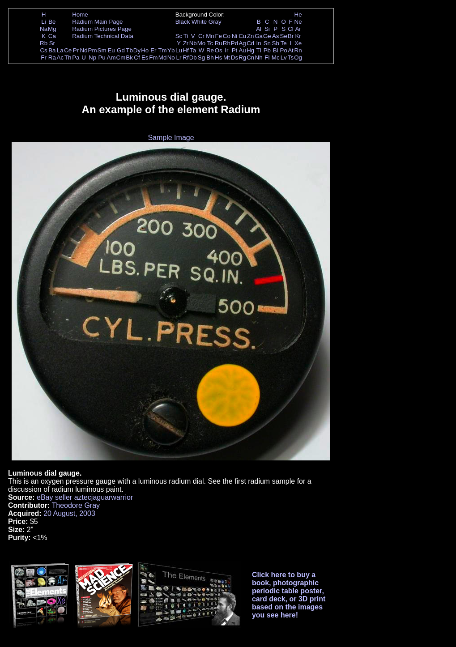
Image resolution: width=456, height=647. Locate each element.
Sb (275, 43)
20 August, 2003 (69, 513)
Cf (137, 57)
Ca (52, 36)
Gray (215, 21)
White (199, 21)
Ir (226, 50)
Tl (258, 50)
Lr (179, 57)
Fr (44, 57)
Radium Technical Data (102, 36)
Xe (298, 43)
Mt (226, 57)
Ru (218, 43)
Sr (52, 43)
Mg (52, 29)
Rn (298, 50)
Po (283, 50)
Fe (218, 36)
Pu (101, 57)
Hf (185, 50)
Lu (178, 50)
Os (218, 50)
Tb (129, 50)
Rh (226, 43)
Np (92, 57)
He (298, 14)
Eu (111, 50)
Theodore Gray (75, 505)
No (171, 57)
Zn (250, 36)
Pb (267, 50)
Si (267, 29)
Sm (102, 50)
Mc (276, 57)
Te (284, 43)
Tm (162, 50)
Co (226, 36)
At (291, 50)
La (60, 50)
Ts (291, 57)
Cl (291, 29)
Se (283, 36)
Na (43, 29)
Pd (234, 43)
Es (145, 57)
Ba (51, 50)
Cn (250, 57)
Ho (145, 50)
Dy (137, 50)
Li (43, 21)
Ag (242, 43)
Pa (75, 57)
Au (242, 50)
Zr (186, 43)
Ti (185, 36)
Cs (43, 50)
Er (153, 50)
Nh (259, 57)
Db (193, 57)
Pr (76, 50)
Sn (267, 43)
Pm (92, 50)
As (275, 36)
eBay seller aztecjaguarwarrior (85, 497)
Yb (171, 50)
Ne (298, 21)
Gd (121, 50)
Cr (201, 36)
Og (298, 57)
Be (51, 21)
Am (111, 57)
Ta (193, 50)
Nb (193, 43)
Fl (266, 57)
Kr (298, 36)
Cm (121, 57)
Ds (234, 57)
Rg (242, 57)
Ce (68, 50)
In (258, 43)
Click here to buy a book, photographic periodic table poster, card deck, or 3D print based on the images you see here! (289, 595)
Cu (242, 36)
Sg (201, 57)
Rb (43, 43)
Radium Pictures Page (102, 29)
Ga (259, 36)
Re (210, 50)
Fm (153, 57)
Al (258, 29)
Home (80, 14)
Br (291, 36)
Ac (60, 57)
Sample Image (171, 137)
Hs (218, 57)
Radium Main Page (97, 21)
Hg (250, 50)
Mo (201, 43)
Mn (210, 36)
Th (68, 57)
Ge (267, 36)
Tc (210, 43)
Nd (84, 50)
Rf (185, 57)
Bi (275, 50)
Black (182, 21)
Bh (209, 57)
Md (162, 57)
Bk (129, 57)
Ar (298, 29)
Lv (284, 57)
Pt (235, 50)
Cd (250, 43)
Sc (179, 36)
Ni (235, 36)
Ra (52, 57)
